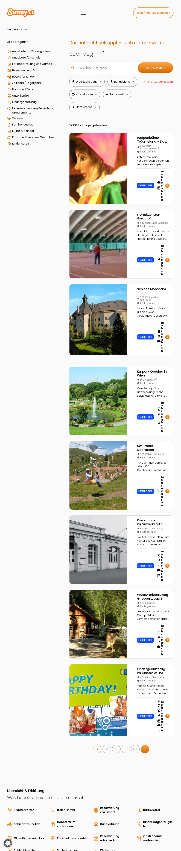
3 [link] (116, 632)
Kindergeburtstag (24, 102)
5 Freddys (126, 821)
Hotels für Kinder (23, 77)
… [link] (126, 632)
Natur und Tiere (22, 89)
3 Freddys (126, 800)
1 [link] (97, 632)
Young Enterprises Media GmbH (45, 830)
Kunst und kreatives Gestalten (33, 137)
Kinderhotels (21, 144)
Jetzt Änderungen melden (153, 12)
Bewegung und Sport (26, 70)
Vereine (17, 118)
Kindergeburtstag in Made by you (161, 807)
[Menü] (83, 12)
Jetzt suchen (155, 68)
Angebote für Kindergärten (31, 51)
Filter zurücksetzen (160, 82)
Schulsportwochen (131, 807)
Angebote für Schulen (27, 58)
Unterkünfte (20, 96)
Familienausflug (22, 125)
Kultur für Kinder (23, 131)
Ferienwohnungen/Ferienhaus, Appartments (33, 110)
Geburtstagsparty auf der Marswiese (162, 814)
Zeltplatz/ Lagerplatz (26, 83)
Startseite (12, 29)
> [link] (145, 632)
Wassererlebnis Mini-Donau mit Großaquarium (160, 800)
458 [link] (135, 632)
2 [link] (107, 632)
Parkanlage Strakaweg (158, 821)
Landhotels (127, 814)
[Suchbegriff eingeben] (106, 68)
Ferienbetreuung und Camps (32, 64)
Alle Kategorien (17, 42)
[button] (8, 843)
